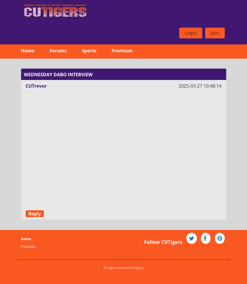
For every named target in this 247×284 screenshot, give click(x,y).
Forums (58, 51)
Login (191, 33)
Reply (34, 214)
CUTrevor (36, 86)
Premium (121, 51)
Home (27, 51)
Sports (89, 51)
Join (215, 33)
